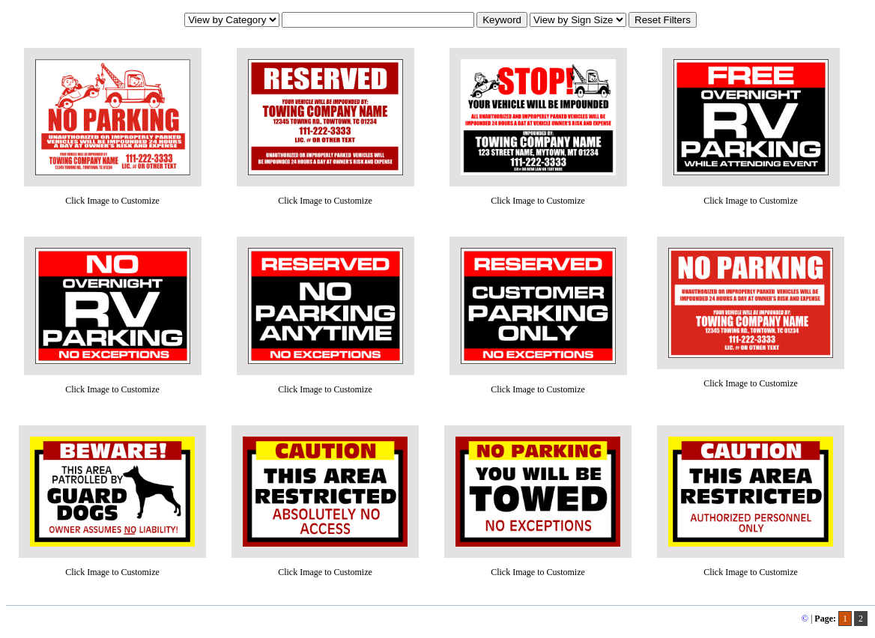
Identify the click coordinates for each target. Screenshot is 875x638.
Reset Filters (663, 19)
